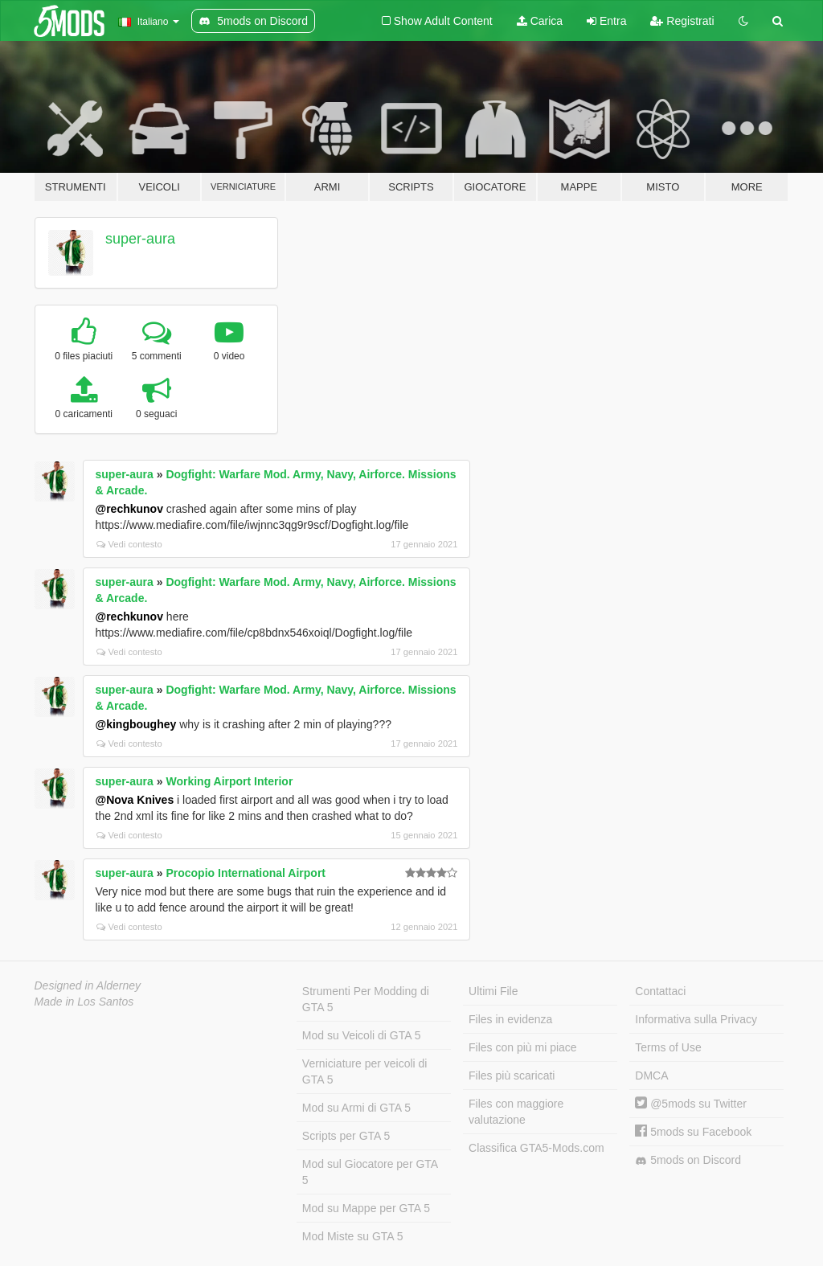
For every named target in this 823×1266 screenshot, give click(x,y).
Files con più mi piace (523, 1047)
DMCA (651, 1075)
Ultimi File (493, 991)
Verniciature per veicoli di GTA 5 (365, 1071)
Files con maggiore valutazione (516, 1111)
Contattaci (660, 991)
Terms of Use (668, 1047)
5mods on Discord (688, 1160)
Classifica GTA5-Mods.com (536, 1147)
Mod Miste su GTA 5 (352, 1236)
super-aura (140, 239)
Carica (540, 20)
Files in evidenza (510, 1019)
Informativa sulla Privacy (696, 1019)
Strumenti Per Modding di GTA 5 (365, 999)
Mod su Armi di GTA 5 (356, 1107)
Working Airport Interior (229, 781)
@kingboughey (136, 724)
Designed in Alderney (88, 985)
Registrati (682, 20)
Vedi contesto (129, 544)
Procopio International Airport (246, 873)
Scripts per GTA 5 (346, 1135)
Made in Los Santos (84, 1001)
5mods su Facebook (693, 1132)
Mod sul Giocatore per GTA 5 (370, 1171)
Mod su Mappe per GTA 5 (366, 1208)
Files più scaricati (512, 1075)
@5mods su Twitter (691, 1103)
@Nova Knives (135, 799)
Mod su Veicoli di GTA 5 (361, 1035)
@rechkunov (129, 508)
